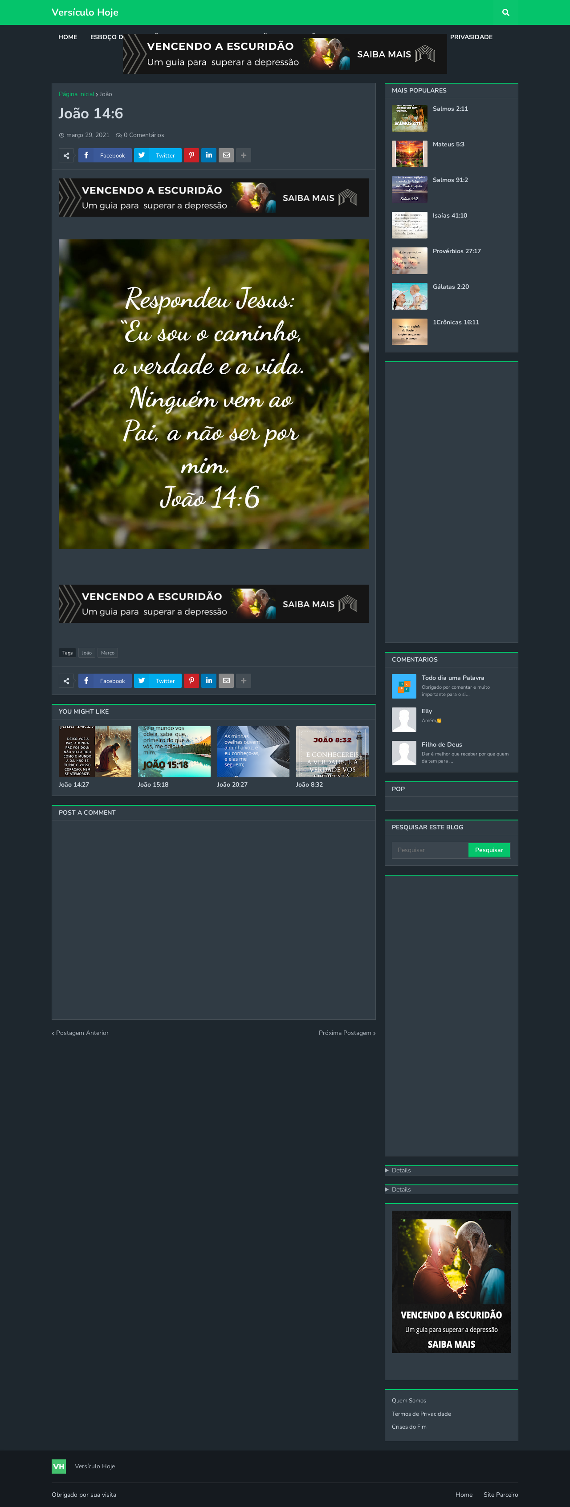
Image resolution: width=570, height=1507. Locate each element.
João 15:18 (153, 785)
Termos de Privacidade (421, 1414)
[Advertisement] (451, 502)
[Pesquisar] (430, 850)
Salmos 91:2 (450, 180)
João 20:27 (232, 785)
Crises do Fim (409, 1427)
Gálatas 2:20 (451, 287)
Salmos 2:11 (450, 109)
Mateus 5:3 (448, 145)
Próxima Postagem (345, 1033)
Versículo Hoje (85, 12)
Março (107, 653)
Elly (427, 711)
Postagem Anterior (82, 1033)
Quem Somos (409, 1401)
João (106, 94)
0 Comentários (144, 135)
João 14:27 (74, 785)
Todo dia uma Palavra (453, 678)
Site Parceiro (501, 1495)
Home (464, 1495)
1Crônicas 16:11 (456, 323)
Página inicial (76, 94)
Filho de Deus (442, 745)
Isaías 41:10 (450, 216)
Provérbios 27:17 (457, 251)
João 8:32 (309, 785)
